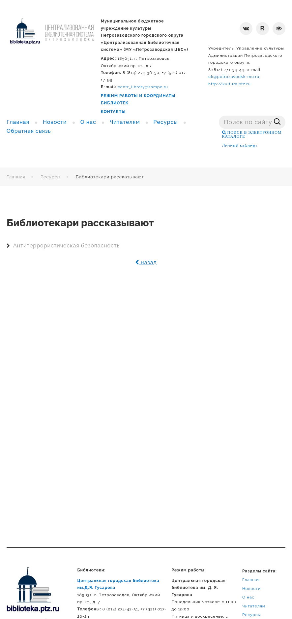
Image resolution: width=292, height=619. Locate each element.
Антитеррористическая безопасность (66, 245)
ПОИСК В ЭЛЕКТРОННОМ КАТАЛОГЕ (252, 134)
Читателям (253, 606)
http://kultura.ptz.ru (229, 84)
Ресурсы (51, 176)
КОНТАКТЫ (113, 111)
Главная (16, 176)
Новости (251, 588)
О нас (248, 597)
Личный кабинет (240, 145)
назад (146, 262)
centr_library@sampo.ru (143, 87)
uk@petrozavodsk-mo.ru (233, 76)
